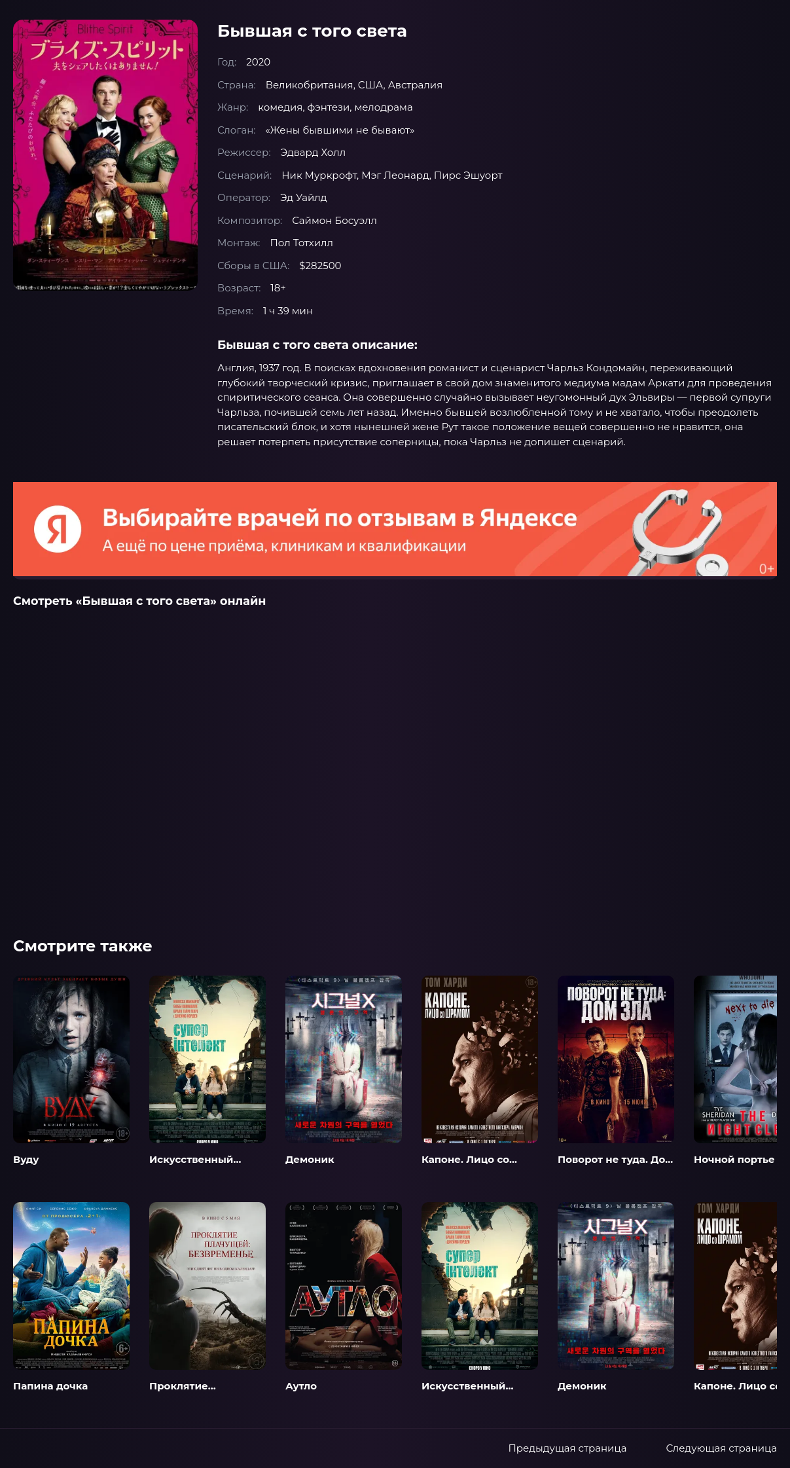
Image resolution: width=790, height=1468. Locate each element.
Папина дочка (50, 1386)
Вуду (26, 1159)
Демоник (309, 1159)
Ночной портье (734, 1159)
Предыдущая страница (567, 1448)
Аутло (301, 1386)
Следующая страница (721, 1448)
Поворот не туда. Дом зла (615, 1166)
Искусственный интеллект (191, 1166)
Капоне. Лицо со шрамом (465, 1166)
